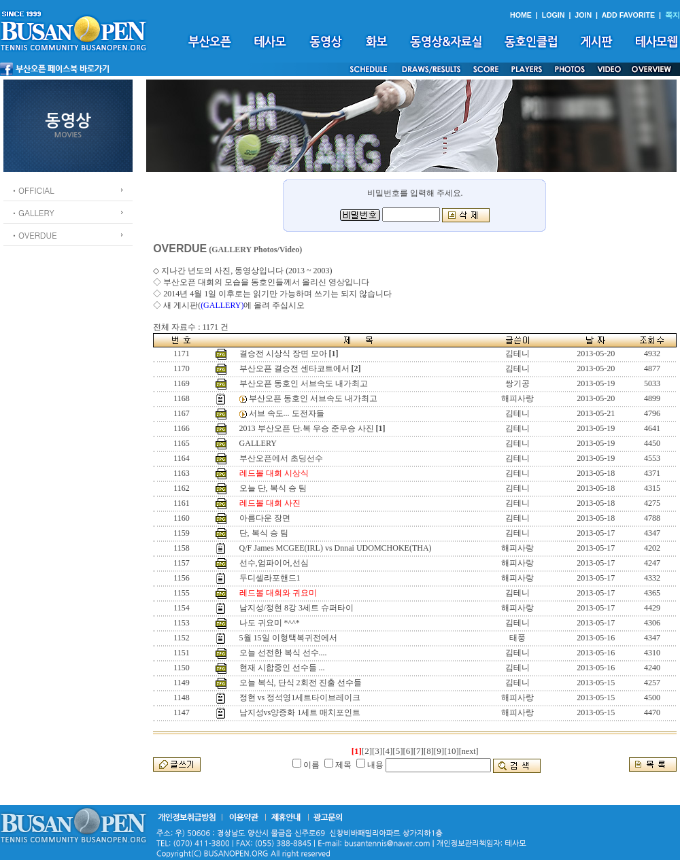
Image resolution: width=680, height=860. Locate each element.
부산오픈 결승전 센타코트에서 (294, 368)
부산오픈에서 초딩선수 (281, 458)
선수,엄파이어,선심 (274, 563)
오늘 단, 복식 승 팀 (273, 488)
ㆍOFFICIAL (32, 190)
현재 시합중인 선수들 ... (282, 667)
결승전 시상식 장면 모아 (283, 353)
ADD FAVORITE (629, 15)
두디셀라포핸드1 (270, 578)
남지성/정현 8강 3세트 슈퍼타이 (296, 608)
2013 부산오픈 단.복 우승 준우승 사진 (306, 428)
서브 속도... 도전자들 (286, 413)
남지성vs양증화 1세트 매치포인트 (300, 712)
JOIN (583, 15)
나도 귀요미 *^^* (269, 622)
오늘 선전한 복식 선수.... (283, 652)
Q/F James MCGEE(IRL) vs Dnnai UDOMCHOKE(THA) (335, 548)
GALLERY (258, 443)
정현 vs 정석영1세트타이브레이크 (300, 697)
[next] (469, 751)
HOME (521, 15)
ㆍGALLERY (32, 212)
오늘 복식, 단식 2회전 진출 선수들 (300, 682)
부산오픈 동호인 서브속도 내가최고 (303, 383)
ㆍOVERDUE (33, 235)
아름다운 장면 (264, 518)
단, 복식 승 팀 (263, 533)
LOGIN (553, 15)
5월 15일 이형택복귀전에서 (288, 637)
